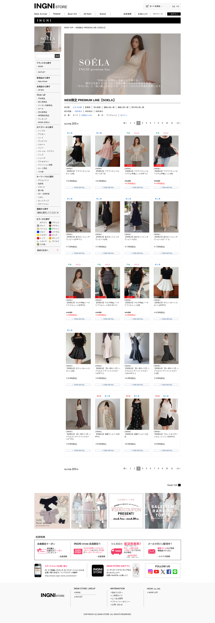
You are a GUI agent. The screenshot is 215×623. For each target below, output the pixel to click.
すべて (75, 115)
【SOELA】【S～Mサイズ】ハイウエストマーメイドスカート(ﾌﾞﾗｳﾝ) (78, 436)
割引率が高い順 (138, 107)
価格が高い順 (123, 107)
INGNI (40, 66)
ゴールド (55, 241)
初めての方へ (117, 592)
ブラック (55, 222)
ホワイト (43, 222)
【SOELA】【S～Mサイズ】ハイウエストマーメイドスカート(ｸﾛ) (166, 370)
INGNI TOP (68, 28)
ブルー (42, 232)
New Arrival (42, 81)
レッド (42, 238)
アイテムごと (111, 115)
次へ (179, 123)
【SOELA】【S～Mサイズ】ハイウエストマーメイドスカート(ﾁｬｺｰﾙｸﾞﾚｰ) (137, 370)
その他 (40, 172)
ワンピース (42, 141)
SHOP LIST (153, 592)
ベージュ (43, 229)
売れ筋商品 (42, 112)
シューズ (41, 158)
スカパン (41, 187)
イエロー (43, 235)
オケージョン (43, 204)
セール (40, 109)
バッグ (40, 155)
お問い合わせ (117, 605)
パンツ (40, 148)
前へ (125, 123)
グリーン (55, 229)
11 (172, 123)
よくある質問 (117, 598)
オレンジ (55, 238)
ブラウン (55, 226)
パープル (55, 232)
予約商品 (41, 98)
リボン (40, 197)
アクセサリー (43, 161)
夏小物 (40, 190)
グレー (42, 226)
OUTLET (41, 72)
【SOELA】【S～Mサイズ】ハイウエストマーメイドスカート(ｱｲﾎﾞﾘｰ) (107, 370)
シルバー (43, 241)
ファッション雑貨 (45, 165)
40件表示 (88, 111)
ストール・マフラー (46, 151)
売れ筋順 (97, 107)
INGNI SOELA (44, 122)
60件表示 (99, 111)
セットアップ (43, 201)
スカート (41, 144)
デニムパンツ (43, 180)
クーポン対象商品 (45, 105)
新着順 (87, 107)
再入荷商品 (42, 102)
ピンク (54, 235)
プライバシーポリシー (121, 602)
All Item (41, 90)
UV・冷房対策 (44, 194)
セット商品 (42, 168)
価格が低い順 (109, 107)
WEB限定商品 (43, 115)
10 (167, 123)
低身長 (40, 184)
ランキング (42, 119)
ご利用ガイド (117, 595)
